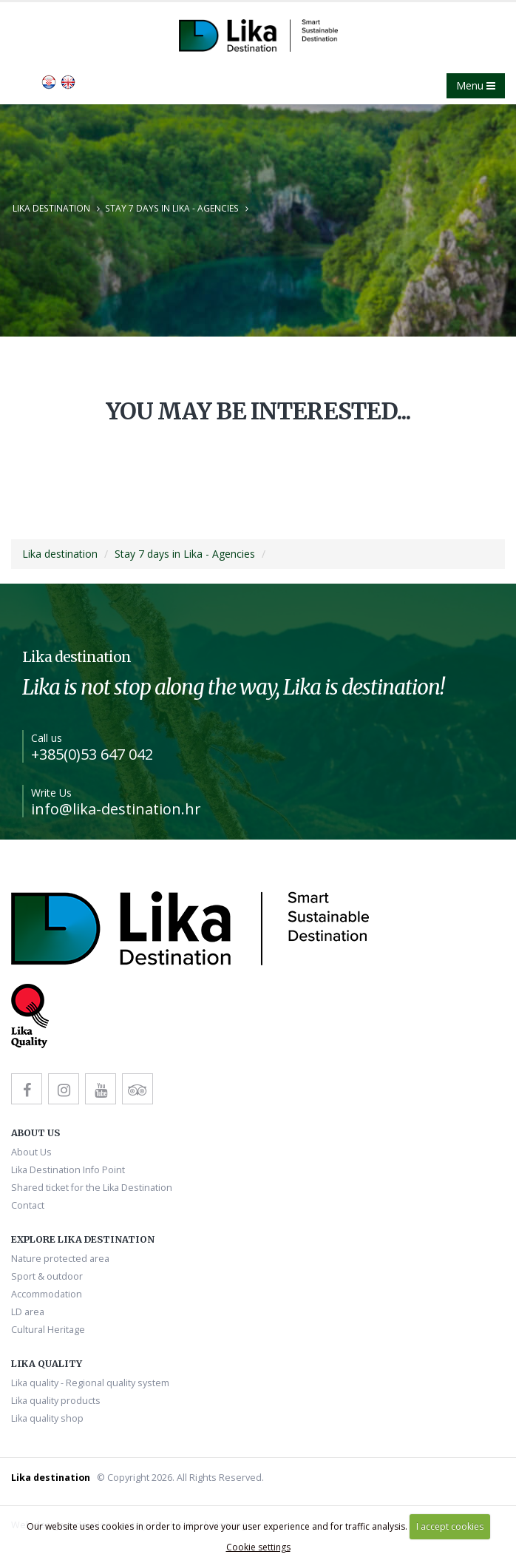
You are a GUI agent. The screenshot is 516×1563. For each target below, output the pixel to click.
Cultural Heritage (48, 1329)
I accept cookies (449, 1526)
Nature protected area (60, 1258)
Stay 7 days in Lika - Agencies (172, 208)
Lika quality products (56, 1400)
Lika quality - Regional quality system (90, 1383)
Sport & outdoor (47, 1276)
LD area (27, 1312)
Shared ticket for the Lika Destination (91, 1187)
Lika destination (51, 208)
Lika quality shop (47, 1418)
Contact (27, 1205)
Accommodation (46, 1294)
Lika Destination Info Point (68, 1170)
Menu (475, 85)
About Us (31, 1152)
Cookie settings (258, 1547)
